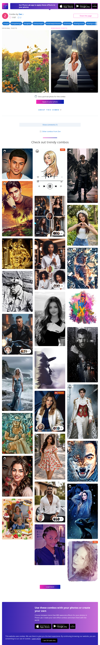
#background (79, 23)
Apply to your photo (50, 102)
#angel (6, 23)
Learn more (36, 639)
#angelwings (16, 23)
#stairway (67, 23)
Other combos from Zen (50, 131)
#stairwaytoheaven (53, 23)
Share (86, 16)
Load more (50, 587)
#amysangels (38, 23)
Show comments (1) (50, 125)
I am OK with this (49, 640)
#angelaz (27, 23)
